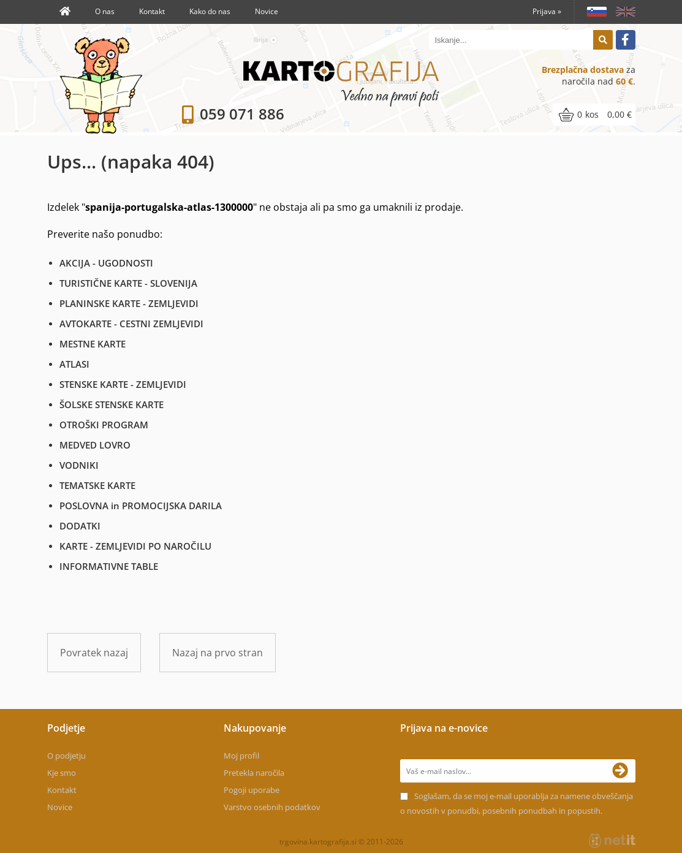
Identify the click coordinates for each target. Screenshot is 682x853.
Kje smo (61, 772)
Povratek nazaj (94, 652)
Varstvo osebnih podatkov (272, 807)
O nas (105, 11)
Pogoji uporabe (251, 789)
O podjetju (66, 755)
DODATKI (79, 526)
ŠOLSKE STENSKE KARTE (111, 404)
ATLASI (74, 364)
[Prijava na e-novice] (623, 771)
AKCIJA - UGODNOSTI (106, 263)
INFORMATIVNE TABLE (108, 566)
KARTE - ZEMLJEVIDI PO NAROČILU (135, 546)
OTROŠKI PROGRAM (103, 425)
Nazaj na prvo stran (217, 652)
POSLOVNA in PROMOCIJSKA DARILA (140, 505)
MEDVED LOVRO (95, 445)
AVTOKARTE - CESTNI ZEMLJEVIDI (131, 323)
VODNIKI (79, 465)
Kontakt (152, 11)
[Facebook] (625, 40)
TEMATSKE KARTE (97, 485)
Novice (266, 11)
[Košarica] (594, 115)
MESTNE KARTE (92, 344)
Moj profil (241, 755)
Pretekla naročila (254, 772)
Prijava (546, 11)
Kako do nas (209, 11)
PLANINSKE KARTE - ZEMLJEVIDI (129, 303)
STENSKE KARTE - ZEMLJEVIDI (122, 384)
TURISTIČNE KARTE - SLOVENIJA (128, 283)
